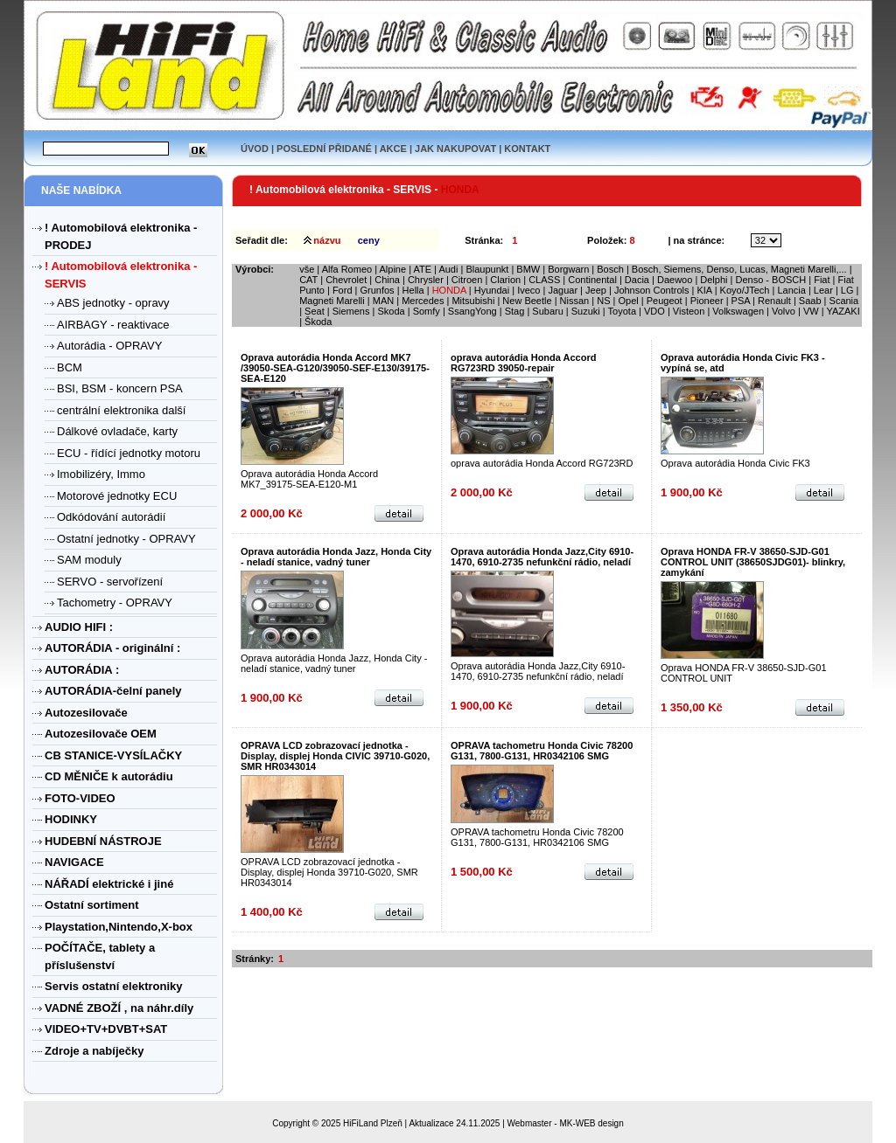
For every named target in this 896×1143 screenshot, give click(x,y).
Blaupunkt (487, 269)
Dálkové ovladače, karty (117, 431)
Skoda (390, 311)
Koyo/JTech (745, 290)
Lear (823, 290)
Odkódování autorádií (111, 516)
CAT (308, 279)
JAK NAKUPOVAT (455, 148)
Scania (844, 300)
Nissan (575, 300)
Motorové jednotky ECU (117, 495)
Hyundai (491, 290)
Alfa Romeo (347, 269)
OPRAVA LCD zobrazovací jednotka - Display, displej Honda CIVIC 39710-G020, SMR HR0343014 (335, 756)
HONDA (449, 290)
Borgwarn (568, 269)
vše (306, 269)
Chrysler (426, 279)
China (387, 279)
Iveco (529, 290)
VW (811, 311)
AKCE (393, 148)
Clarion (505, 279)
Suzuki (585, 311)
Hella (413, 290)
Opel (628, 300)
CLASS (544, 279)
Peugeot (664, 300)
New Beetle (526, 300)
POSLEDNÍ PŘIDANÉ (324, 148)
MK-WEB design (591, 1123)
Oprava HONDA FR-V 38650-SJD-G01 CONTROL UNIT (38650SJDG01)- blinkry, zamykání (753, 562)
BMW (528, 269)
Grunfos (377, 290)
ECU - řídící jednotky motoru (128, 453)
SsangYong (472, 311)
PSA (741, 300)
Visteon (689, 311)
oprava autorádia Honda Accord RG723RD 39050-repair (523, 362)
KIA (703, 290)
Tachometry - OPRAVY (114, 602)
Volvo (783, 311)
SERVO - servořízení (110, 581)
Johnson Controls (652, 290)
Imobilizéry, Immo (101, 474)
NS (603, 300)
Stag (515, 311)
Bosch (610, 269)
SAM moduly (89, 559)
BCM (69, 367)
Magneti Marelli (332, 300)
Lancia (791, 290)
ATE (422, 269)
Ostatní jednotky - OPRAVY (126, 538)
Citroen (467, 279)
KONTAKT (527, 148)
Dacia (637, 279)
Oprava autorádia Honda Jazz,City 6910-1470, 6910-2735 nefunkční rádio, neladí (542, 556)
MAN (383, 300)
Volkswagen (738, 311)
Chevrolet (346, 279)
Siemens (351, 311)
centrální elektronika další (121, 410)
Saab (810, 300)
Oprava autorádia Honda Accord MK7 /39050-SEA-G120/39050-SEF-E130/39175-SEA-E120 (335, 368)
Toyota (622, 311)
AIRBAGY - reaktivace (113, 324)
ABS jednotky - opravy (113, 302)
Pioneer (707, 300)
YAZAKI (842, 311)
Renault (774, 300)
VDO (654, 311)
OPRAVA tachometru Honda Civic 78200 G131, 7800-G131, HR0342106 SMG (542, 750)
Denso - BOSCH (770, 279)
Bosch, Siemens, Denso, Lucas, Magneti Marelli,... (739, 269)
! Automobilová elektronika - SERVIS (341, 190)
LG (847, 290)
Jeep (595, 290)
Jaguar (563, 290)
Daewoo (674, 279)
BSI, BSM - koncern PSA (120, 388)
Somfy (426, 311)
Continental (592, 279)
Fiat (822, 279)
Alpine (393, 269)
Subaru (547, 311)
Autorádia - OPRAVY (109, 345)
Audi (448, 269)
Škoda (318, 321)
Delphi (713, 279)
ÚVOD (255, 148)
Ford (342, 290)
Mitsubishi (473, 300)
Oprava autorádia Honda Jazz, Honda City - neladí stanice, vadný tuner (336, 556)
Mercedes (423, 300)
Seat (314, 311)
